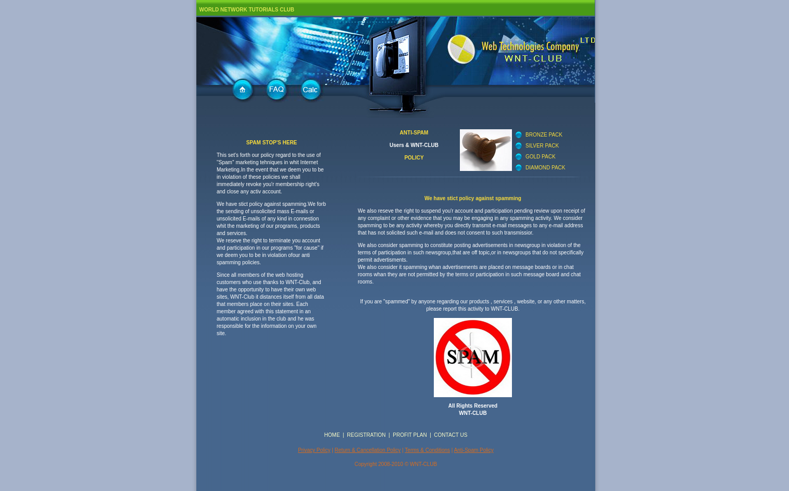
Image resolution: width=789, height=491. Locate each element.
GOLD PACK (540, 156)
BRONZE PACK (543, 135)
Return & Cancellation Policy (368, 450)
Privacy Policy (314, 450)
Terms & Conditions (427, 450)
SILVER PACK (542, 146)
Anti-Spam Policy (474, 450)
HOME (332, 435)
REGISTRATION (366, 435)
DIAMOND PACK (545, 167)
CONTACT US (450, 435)
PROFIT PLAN (410, 435)
